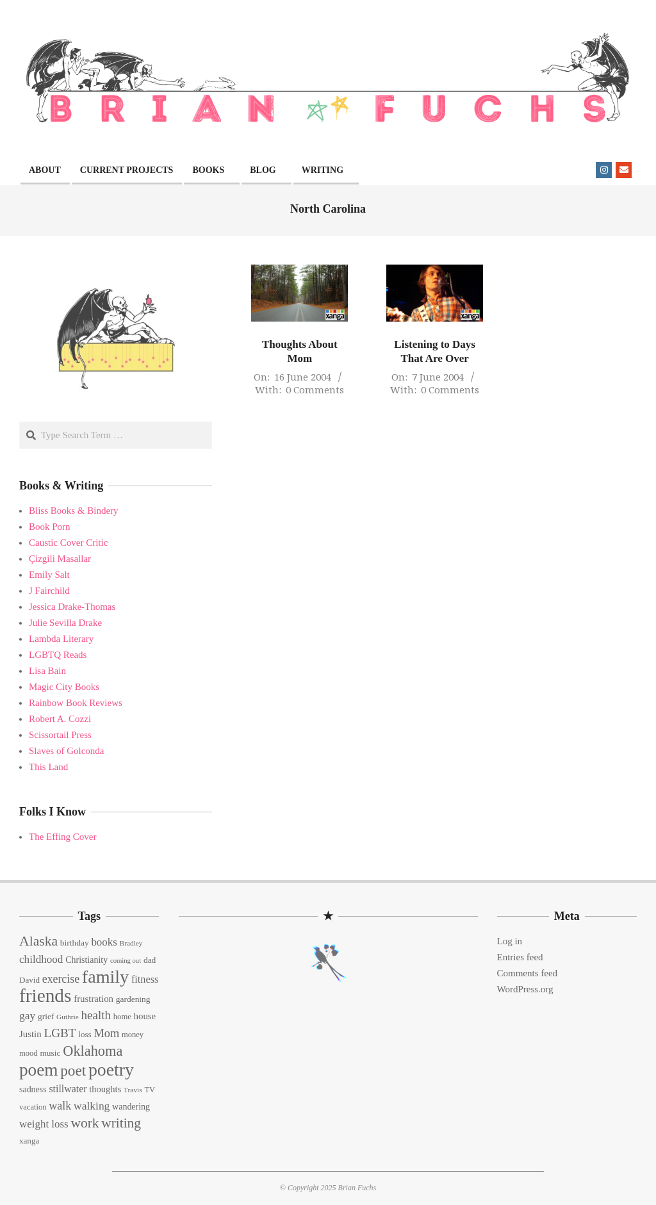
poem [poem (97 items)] (38, 1069)
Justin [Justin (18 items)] (30, 1034)
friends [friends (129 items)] (45, 995)
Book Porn (49, 526)
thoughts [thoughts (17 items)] (105, 1089)
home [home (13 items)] (122, 1016)
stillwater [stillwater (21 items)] (67, 1088)
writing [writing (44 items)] (121, 1123)
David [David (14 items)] (29, 980)
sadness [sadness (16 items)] (33, 1089)
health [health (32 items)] (96, 1015)
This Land (48, 767)
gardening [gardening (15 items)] (133, 999)
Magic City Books (64, 687)
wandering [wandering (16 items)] (131, 1106)
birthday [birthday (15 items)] (74, 942)
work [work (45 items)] (84, 1123)
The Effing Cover (63, 837)
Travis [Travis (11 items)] (133, 1090)
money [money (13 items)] (133, 1034)
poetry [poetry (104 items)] (111, 1069)
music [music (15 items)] (50, 1053)
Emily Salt (49, 575)
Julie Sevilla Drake (65, 623)
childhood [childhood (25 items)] (41, 959)
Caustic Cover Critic (68, 542)
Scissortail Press (60, 735)
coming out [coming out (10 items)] (125, 960)
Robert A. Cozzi (60, 719)
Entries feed (520, 957)
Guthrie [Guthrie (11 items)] (67, 1017)
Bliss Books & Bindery (74, 510)
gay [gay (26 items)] (27, 1015)
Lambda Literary (61, 639)
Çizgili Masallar (60, 558)
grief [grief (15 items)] (46, 1016)
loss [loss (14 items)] (84, 1034)
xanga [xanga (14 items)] (29, 1140)
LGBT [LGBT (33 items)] (60, 1033)
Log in (510, 941)
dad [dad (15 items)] (150, 960)
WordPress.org (525, 989)
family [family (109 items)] (105, 977)
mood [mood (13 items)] (28, 1053)
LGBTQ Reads (57, 655)
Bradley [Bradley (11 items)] (131, 943)
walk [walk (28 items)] (60, 1105)
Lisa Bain (47, 671)
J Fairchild (49, 591)
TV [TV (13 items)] (149, 1089)
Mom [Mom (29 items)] (106, 1033)
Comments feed (527, 973)
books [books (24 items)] (104, 942)
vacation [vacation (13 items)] (33, 1107)
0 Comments (315, 389)
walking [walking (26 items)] (92, 1105)
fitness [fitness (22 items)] (144, 979)
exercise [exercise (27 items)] (60, 978)
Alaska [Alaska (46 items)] (38, 941)
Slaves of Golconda (66, 751)
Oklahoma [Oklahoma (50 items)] (92, 1051)
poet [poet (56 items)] (73, 1070)
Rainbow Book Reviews (75, 703)
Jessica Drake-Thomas (72, 607)
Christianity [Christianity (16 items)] (86, 960)
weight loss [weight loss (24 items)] (44, 1124)
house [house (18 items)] (145, 1016)
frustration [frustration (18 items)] (93, 999)
